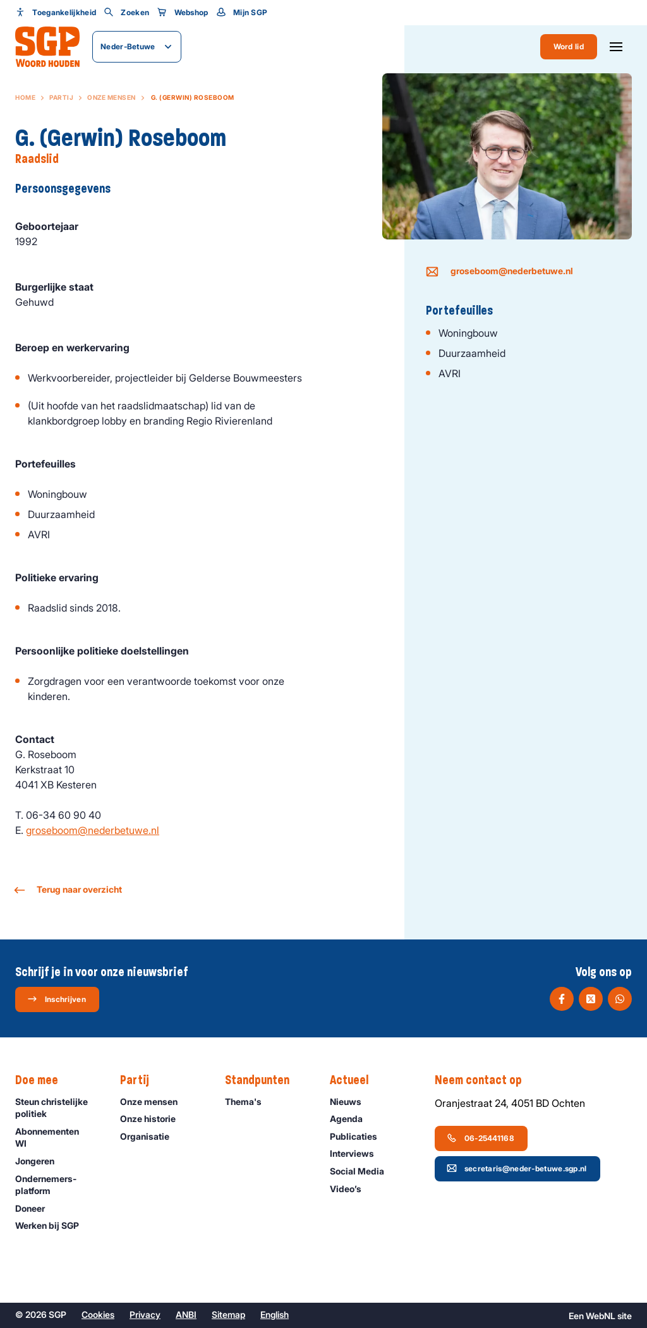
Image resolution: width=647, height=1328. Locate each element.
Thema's (249, 1102)
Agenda (352, 1119)
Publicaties (359, 1136)
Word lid (568, 46)
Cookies (98, 1314)
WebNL (600, 1315)
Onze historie (153, 1119)
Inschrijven (56, 999)
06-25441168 (480, 1138)
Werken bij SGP (52, 1225)
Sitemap (228, 1314)
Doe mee (43, 1080)
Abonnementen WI (57, 1137)
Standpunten (263, 1080)
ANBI (186, 1314)
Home (25, 97)
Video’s (351, 1189)
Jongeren (40, 1161)
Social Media (363, 1171)
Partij (61, 97)
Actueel (355, 1080)
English (274, 1314)
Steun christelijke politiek (57, 1108)
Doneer (35, 1208)
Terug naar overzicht (68, 890)
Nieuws (351, 1102)
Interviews (357, 1153)
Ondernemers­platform (57, 1185)
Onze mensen (111, 97)
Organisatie (150, 1136)
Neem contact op (485, 1080)
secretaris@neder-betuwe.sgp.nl (517, 1168)
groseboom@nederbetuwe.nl (92, 830)
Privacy (145, 1314)
